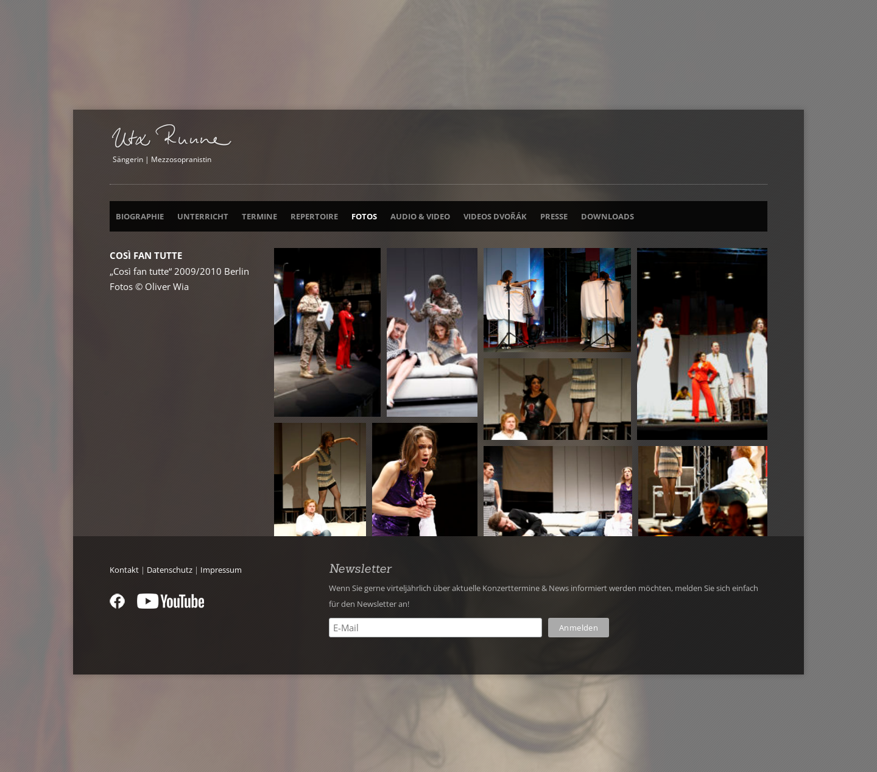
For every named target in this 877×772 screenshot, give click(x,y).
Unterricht (202, 217)
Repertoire (314, 217)
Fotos (364, 217)
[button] (327, 332)
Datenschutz (169, 569)
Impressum (221, 569)
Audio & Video (420, 217)
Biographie (140, 217)
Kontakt (124, 569)
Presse (554, 217)
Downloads (607, 217)
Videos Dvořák (495, 217)
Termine (259, 217)
